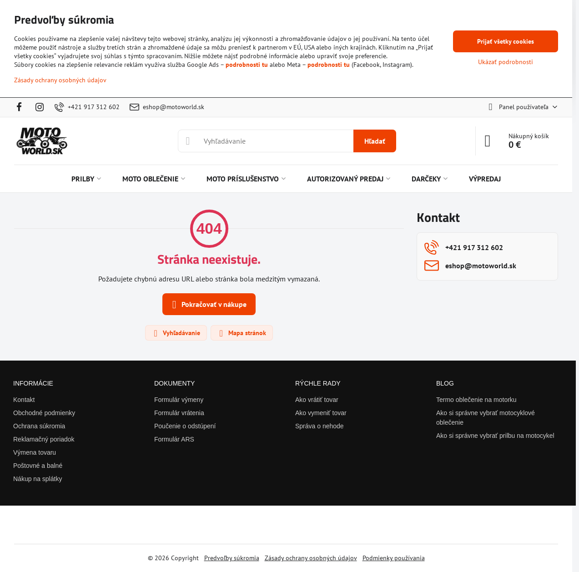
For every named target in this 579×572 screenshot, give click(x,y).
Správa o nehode (319, 426)
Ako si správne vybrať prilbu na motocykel (495, 435)
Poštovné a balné (37, 465)
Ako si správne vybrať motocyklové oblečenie (485, 417)
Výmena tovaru (34, 452)
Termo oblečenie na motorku (476, 399)
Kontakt (24, 399)
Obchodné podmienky (44, 412)
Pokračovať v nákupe (208, 304)
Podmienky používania (394, 558)
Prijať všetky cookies (505, 41)
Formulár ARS (174, 439)
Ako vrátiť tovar (316, 399)
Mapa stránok (241, 333)
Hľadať (374, 141)
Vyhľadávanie (175, 333)
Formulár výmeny (178, 399)
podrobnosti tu (247, 64)
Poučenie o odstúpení (185, 426)
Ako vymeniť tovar (321, 412)
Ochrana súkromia (39, 426)
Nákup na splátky (37, 478)
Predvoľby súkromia (231, 558)
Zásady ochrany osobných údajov (311, 558)
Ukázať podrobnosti (505, 62)
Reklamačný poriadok (44, 439)
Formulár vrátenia (179, 412)
